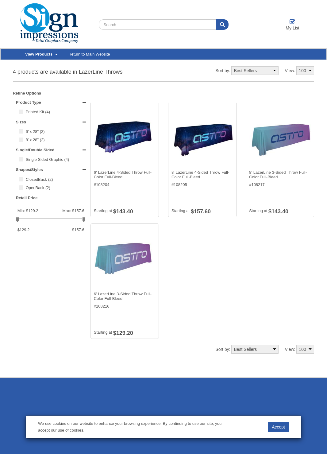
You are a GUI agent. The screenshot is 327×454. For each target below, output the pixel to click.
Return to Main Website (89, 54)
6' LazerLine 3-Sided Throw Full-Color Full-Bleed (123, 296)
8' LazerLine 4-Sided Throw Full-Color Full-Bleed (200, 175)
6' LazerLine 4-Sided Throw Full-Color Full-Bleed (123, 175)
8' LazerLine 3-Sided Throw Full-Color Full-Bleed (278, 175)
